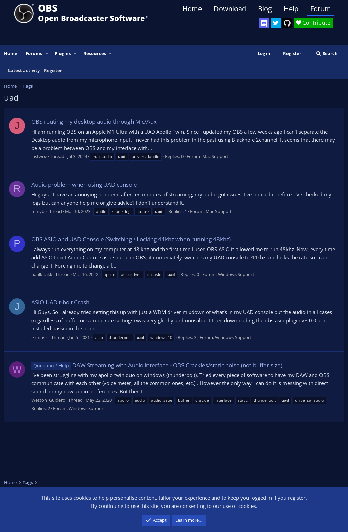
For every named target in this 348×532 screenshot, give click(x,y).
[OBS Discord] (264, 23)
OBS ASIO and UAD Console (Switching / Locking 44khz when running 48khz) (131, 239)
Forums (33, 53)
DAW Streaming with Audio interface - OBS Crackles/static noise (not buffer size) (156, 365)
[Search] (327, 53)
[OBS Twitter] (276, 23)
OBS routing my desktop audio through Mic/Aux (94, 121)
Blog (265, 8)
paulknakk (41, 274)
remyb (38, 211)
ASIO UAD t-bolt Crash (60, 302)
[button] (47, 53)
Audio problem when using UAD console (84, 184)
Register (53, 70)
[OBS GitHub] (287, 23)
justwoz (39, 156)
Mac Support (215, 156)
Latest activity (24, 70)
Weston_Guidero (48, 400)
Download (230, 8)
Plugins (63, 53)
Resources (94, 53)
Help (291, 8)
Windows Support (236, 274)
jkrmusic (39, 337)
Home (192, 8)
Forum (320, 8)
